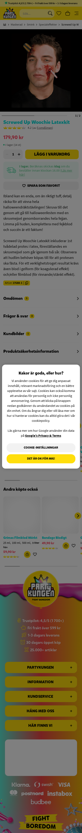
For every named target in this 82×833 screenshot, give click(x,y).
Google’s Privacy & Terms (43, 435)
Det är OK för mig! (41, 459)
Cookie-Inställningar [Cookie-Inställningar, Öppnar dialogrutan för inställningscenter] (41, 448)
